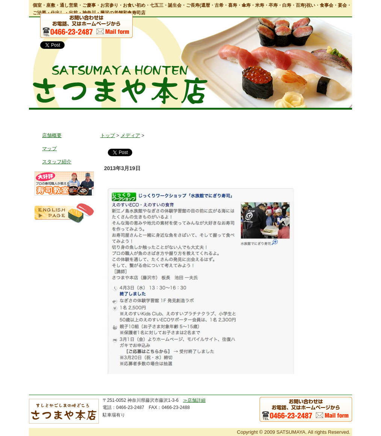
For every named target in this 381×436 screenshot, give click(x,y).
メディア (130, 135)
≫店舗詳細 (194, 400)
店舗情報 (93, 116)
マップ (49, 148)
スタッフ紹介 (56, 161)
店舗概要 (52, 135)
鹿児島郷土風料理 (277, 116)
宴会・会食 (180, 116)
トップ (49, 116)
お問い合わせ (330, 116)
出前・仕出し (223, 116)
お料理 (138, 116)
